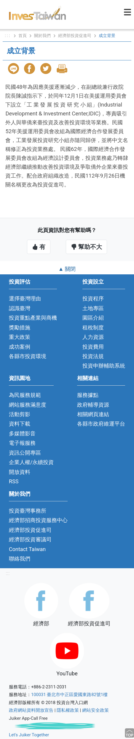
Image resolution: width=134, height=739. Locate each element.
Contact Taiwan (27, 549)
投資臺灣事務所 (27, 511)
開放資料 (19, 472)
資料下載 (19, 424)
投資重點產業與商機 (33, 318)
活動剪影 (19, 414)
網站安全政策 (95, 710)
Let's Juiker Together (29, 735)
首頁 (22, 35)
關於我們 (42, 35)
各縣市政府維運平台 (101, 424)
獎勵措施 (19, 327)
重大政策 (19, 337)
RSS (14, 481)
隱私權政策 (68, 710)
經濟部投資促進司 (74, 35)
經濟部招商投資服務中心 (38, 520)
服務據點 (87, 395)
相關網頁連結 (93, 414)
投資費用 (93, 347)
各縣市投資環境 (27, 356)
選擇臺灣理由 (25, 298)
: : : (8, 35)
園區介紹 (93, 318)
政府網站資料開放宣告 (31, 710)
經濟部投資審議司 (30, 539)
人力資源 (93, 337)
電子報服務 (22, 443)
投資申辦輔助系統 (103, 366)
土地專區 (93, 308)
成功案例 (19, 347)
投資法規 (93, 356)
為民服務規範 (25, 395)
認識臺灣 (19, 308)
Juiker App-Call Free (28, 718)
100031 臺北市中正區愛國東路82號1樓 (69, 694)
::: (7, 573)
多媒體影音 (22, 433)
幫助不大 (86, 246)
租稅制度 (93, 327)
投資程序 (93, 298)
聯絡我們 (19, 559)
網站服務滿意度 (27, 405)
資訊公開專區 (25, 453)
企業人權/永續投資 (31, 462)
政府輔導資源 (93, 405)
